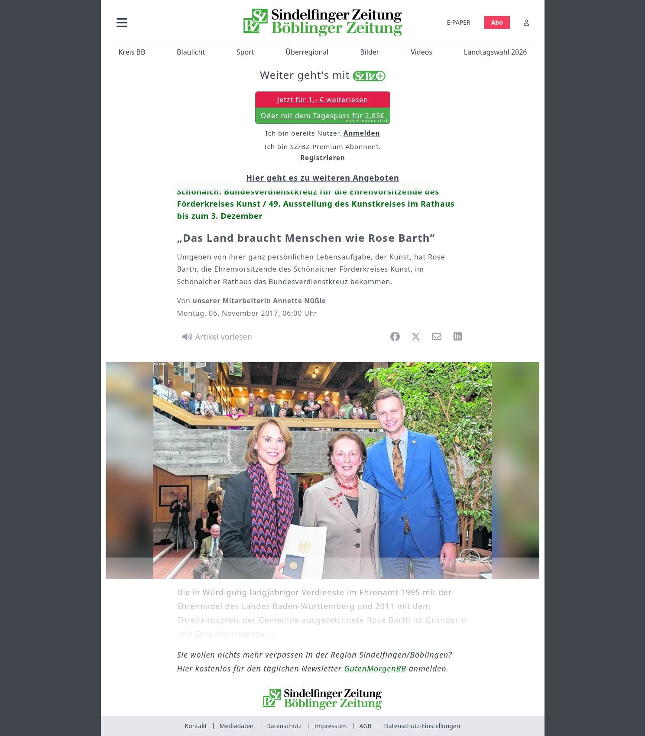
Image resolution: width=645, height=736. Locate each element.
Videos (421, 52)
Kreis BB (131, 52)
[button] (168, 22)
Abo (496, 22)
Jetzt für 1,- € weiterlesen (322, 99)
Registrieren (322, 157)
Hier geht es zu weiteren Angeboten (322, 177)
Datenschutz (284, 726)
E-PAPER (458, 22)
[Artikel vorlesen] (216, 336)
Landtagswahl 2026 (495, 52)
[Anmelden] (526, 22)
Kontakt (196, 726)
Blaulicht (191, 52)
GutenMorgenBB (375, 668)
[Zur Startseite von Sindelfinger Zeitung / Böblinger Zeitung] (322, 22)
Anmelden (362, 133)
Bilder (369, 52)
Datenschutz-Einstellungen (422, 726)
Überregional (306, 52)
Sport (245, 52)
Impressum (330, 726)
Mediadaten (237, 726)
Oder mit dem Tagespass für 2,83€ (324, 117)
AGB (366, 726)
